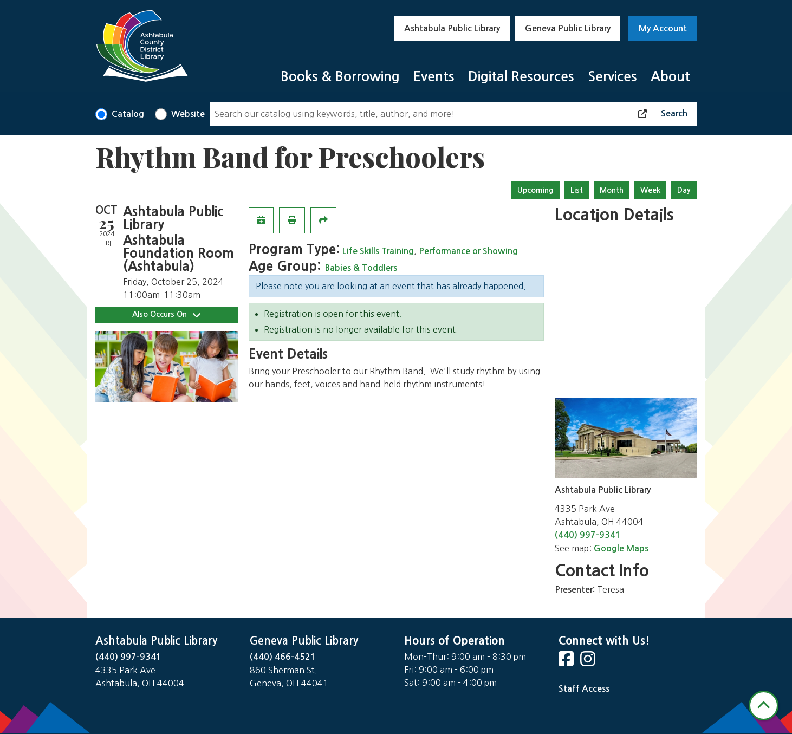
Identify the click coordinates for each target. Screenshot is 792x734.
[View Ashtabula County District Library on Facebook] (567, 662)
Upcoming (535, 190)
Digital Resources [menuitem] (521, 76)
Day (684, 190)
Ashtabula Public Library (452, 28)
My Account (663, 28)
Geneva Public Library (568, 28)
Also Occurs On (166, 314)
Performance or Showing (468, 251)
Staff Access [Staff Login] (584, 689)
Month (612, 190)
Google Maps (621, 548)
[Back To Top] (763, 705)
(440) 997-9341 (588, 535)
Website (188, 114)
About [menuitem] (670, 76)
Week (650, 190)
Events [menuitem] (434, 76)
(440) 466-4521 (283, 657)
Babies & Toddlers (361, 268)
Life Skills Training (378, 251)
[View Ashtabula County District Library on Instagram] (589, 662)
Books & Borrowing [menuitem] (340, 76)
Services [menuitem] (612, 76)
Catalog (128, 114)
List (576, 190)
